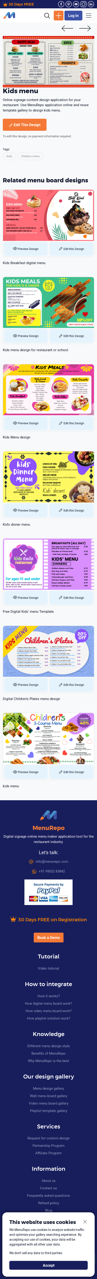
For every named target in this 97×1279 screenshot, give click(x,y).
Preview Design (25, 248)
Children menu (30, 156)
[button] (47, 15)
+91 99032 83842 (48, 871)
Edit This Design (24, 124)
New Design (58, 15)
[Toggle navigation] (88, 15)
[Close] (85, 1222)
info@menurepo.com (48, 861)
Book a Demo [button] (48, 937)
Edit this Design (71, 248)
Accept (48, 1265)
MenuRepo (49, 828)
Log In (73, 15)
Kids (9, 156)
